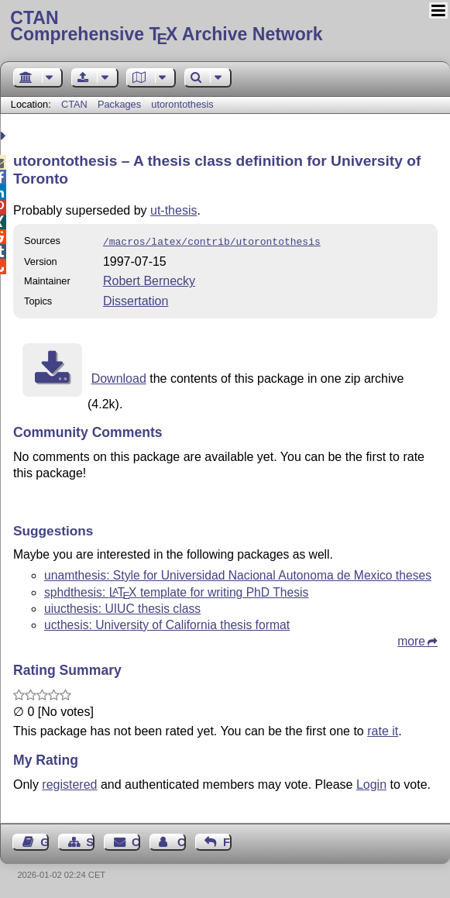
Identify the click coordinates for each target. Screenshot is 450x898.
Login (371, 783)
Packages (121, 104)
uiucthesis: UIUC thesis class (122, 607)
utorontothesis (182, 104)
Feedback (227, 840)
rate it (382, 729)
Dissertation (135, 299)
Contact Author (181, 840)
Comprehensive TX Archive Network (224, 27)
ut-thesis (173, 210)
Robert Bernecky (149, 279)
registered (69, 783)
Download (118, 377)
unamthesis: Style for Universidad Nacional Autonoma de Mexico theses (237, 573)
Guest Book (44, 840)
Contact (136, 840)
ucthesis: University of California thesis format (167, 623)
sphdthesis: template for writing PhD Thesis (176, 590)
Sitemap (90, 840)
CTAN (74, 104)
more (411, 639)
